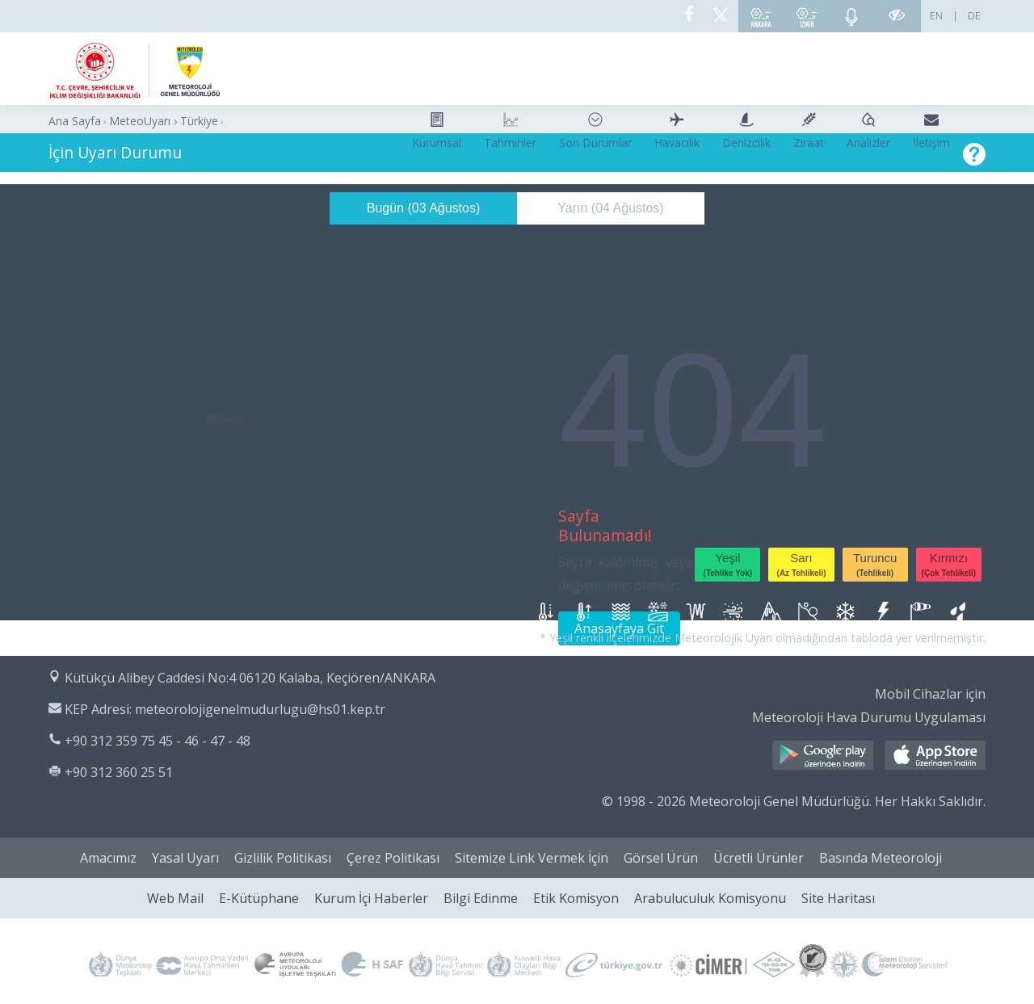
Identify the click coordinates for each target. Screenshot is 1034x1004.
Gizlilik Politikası (282, 858)
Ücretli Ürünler (758, 858)
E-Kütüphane (259, 898)
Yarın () (610, 208)
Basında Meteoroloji (880, 858)
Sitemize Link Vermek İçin (531, 858)
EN (936, 16)
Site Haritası (838, 898)
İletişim (224, 418)
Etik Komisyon (576, 898)
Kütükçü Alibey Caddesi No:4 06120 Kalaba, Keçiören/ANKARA (250, 678)
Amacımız (108, 858)
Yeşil (728, 564)
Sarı (801, 564)
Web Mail (175, 898)
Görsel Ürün (661, 858)
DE (974, 16)
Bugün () (424, 208)
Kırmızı (949, 564)
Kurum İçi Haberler (371, 898)
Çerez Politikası (393, 858)
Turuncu (875, 564)
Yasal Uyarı (185, 858)
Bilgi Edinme (480, 898)
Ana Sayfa (74, 120)
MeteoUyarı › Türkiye (163, 120)
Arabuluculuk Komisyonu (710, 898)
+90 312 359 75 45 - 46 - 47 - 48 (157, 741)
